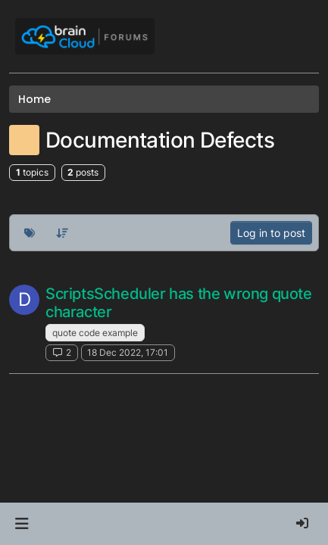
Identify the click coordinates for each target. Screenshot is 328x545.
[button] (21, 524)
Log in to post (271, 232)
